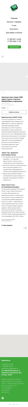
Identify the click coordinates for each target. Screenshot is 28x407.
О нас (14, 25)
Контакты (14, 29)
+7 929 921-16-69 (14, 39)
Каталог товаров (14, 22)
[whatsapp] (3, 398)
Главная (14, 18)
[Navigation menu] (2, 56)
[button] (14, 46)
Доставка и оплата (14, 33)
